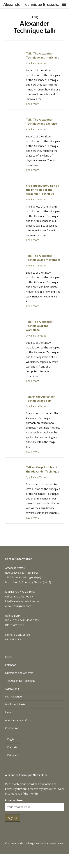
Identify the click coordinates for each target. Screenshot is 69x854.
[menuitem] (12, 740)
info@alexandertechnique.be (22, 601)
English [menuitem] (11, 739)
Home (9, 657)
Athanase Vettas (37, 63)
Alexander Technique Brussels (30, 4)
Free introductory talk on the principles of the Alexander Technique (42, 189)
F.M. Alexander (14, 696)
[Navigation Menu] (64, 4)
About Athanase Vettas (19, 720)
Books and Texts (15, 704)
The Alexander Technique (20, 680)
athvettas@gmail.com (18, 606)
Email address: (14, 800)
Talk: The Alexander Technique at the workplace (39, 326)
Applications (12, 688)
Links (8, 712)
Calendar (10, 665)
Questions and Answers (19, 673)
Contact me (12, 728)
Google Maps (32, 577)
